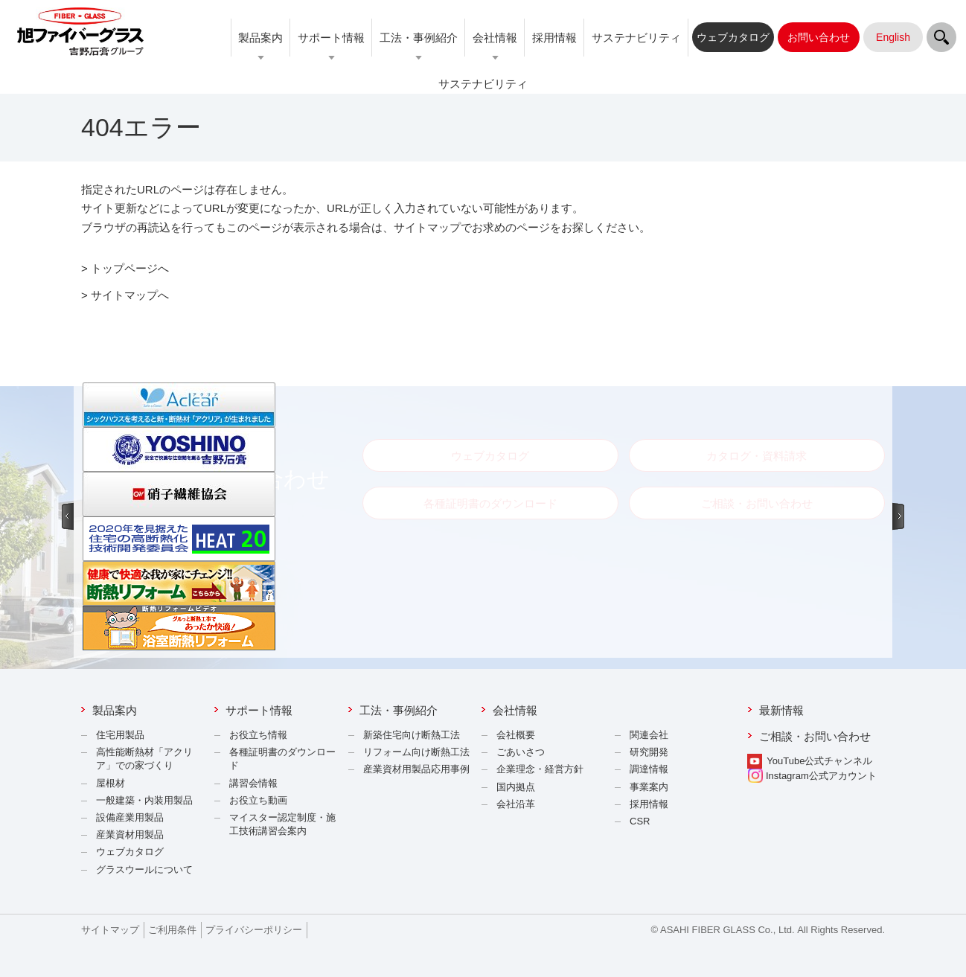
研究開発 (649, 751)
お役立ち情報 (258, 734)
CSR (640, 821)
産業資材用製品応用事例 (416, 769)
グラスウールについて (144, 869)
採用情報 (554, 37)
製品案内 (260, 37)
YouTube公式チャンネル (819, 760)
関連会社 (649, 734)
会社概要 (515, 734)
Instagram (812, 775)
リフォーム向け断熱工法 (416, 751)
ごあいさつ (520, 751)
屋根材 (110, 783)
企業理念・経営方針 (539, 769)
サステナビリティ (636, 37)
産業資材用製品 (130, 834)
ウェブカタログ (130, 851)
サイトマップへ (130, 295)
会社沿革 (515, 804)
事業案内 (649, 786)
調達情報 (649, 769)
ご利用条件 (172, 929)
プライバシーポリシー (253, 929)
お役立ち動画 (258, 800)
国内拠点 (515, 786)
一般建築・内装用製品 (144, 800)
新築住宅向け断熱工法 (411, 734)
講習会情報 (253, 783)
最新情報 (781, 710)
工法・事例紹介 (419, 37)
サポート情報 (331, 37)
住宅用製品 (120, 734)
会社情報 (495, 37)
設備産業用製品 (130, 817)
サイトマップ (110, 929)
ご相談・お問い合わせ (815, 736)
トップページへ (130, 268)
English (893, 37)
